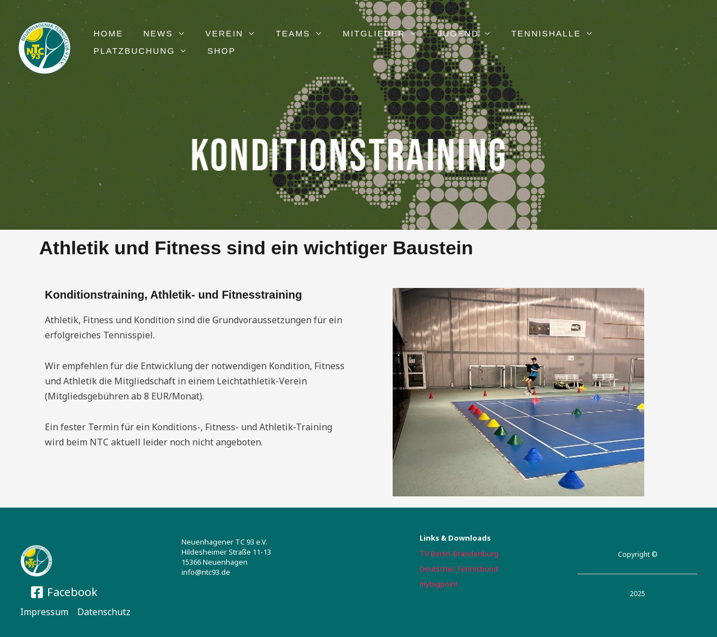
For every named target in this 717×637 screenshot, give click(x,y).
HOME (107, 33)
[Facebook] (63, 592)
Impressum (44, 612)
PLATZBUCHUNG (629, 33)
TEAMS (281, 33)
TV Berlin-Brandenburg (459, 553)
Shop (106, 51)
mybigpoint (439, 584)
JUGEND (440, 33)
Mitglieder (359, 33)
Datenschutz (104, 612)
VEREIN (216, 33)
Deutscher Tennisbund (459, 569)
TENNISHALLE (525, 33)
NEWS (153, 33)
